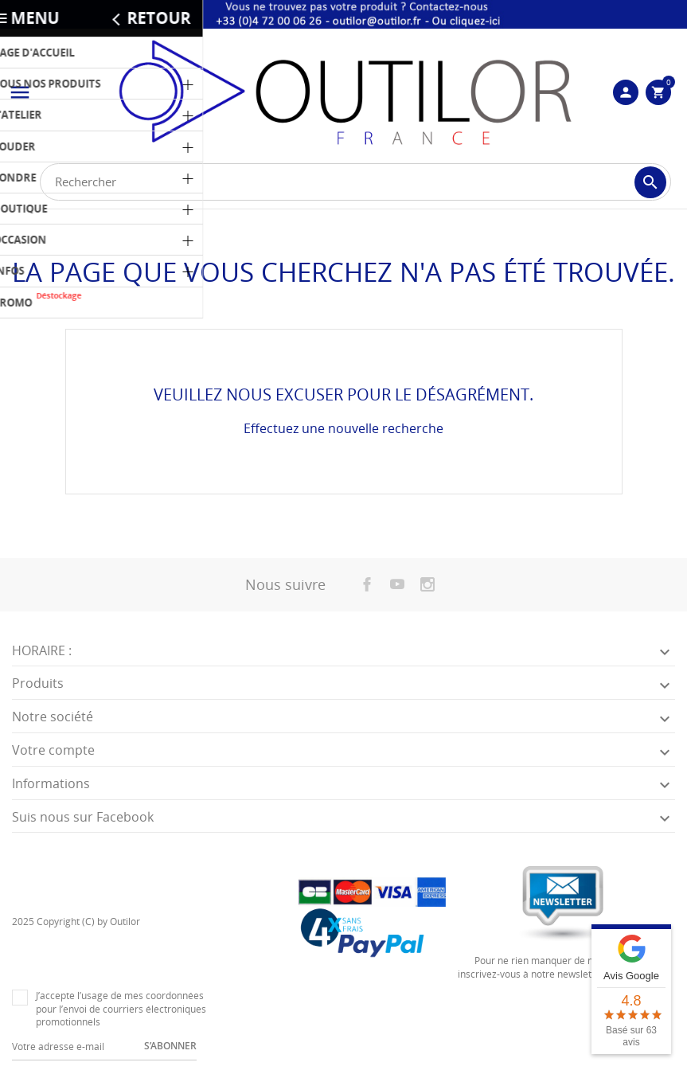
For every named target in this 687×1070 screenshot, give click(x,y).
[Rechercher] (356, 182)
